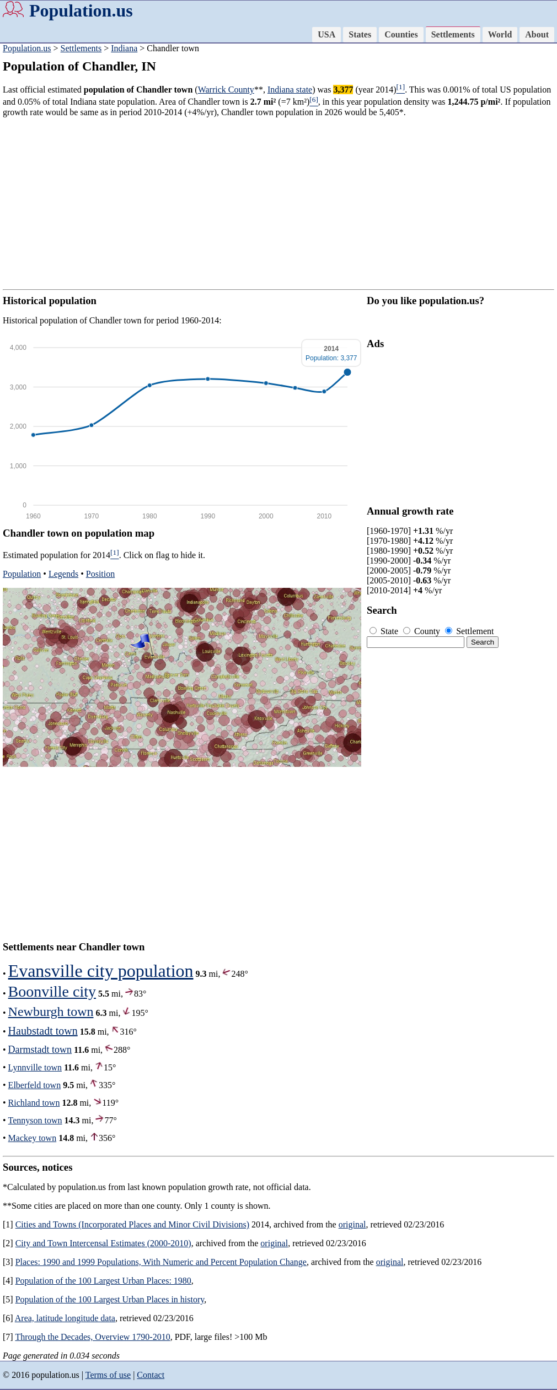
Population (22, 573)
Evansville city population (101, 971)
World (500, 34)
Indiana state (289, 89)
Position (100, 573)
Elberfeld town (34, 1085)
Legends (63, 573)
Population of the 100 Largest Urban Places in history (110, 1299)
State (384, 631)
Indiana (124, 48)
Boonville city (52, 991)
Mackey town (32, 1138)
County (422, 631)
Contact (150, 1375)
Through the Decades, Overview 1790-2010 (92, 1337)
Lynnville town (35, 1067)
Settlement (469, 631)
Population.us (81, 10)
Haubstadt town (43, 1031)
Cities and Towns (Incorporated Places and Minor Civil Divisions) (132, 1224)
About (537, 34)
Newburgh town (51, 1011)
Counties (400, 34)
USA (326, 34)
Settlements (453, 34)
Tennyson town (35, 1120)
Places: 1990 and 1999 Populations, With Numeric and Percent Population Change (161, 1262)
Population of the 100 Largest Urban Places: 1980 (103, 1280)
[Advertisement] (278, 203)
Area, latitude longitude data (65, 1318)
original (352, 1224)
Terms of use (108, 1375)
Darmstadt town (40, 1049)
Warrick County (226, 89)
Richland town (34, 1102)
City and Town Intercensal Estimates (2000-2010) (103, 1243)
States (360, 34)
